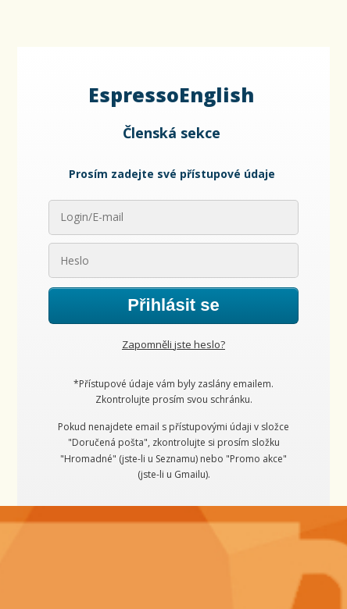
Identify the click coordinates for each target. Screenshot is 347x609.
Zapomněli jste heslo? (173, 344)
